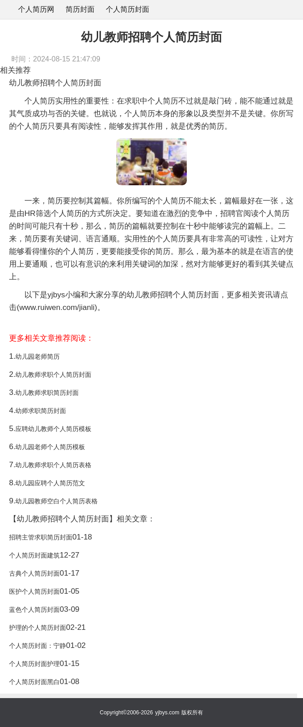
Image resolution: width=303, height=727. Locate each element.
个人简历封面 (127, 9)
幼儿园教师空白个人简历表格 (56, 501)
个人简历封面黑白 (34, 681)
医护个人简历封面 (34, 591)
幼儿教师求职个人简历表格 (53, 465)
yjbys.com (167, 712)
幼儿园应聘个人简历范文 (50, 483)
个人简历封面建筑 (34, 555)
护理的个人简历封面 (37, 627)
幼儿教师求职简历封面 (47, 392)
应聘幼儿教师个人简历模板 (53, 428)
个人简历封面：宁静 (37, 645)
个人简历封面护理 (34, 663)
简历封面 (80, 9)
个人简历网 (36, 9)
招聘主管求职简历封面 (40, 537)
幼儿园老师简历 (37, 356)
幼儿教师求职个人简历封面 (53, 374)
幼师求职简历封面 (40, 410)
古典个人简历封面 (34, 573)
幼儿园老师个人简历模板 (50, 446)
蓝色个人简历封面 (34, 609)
